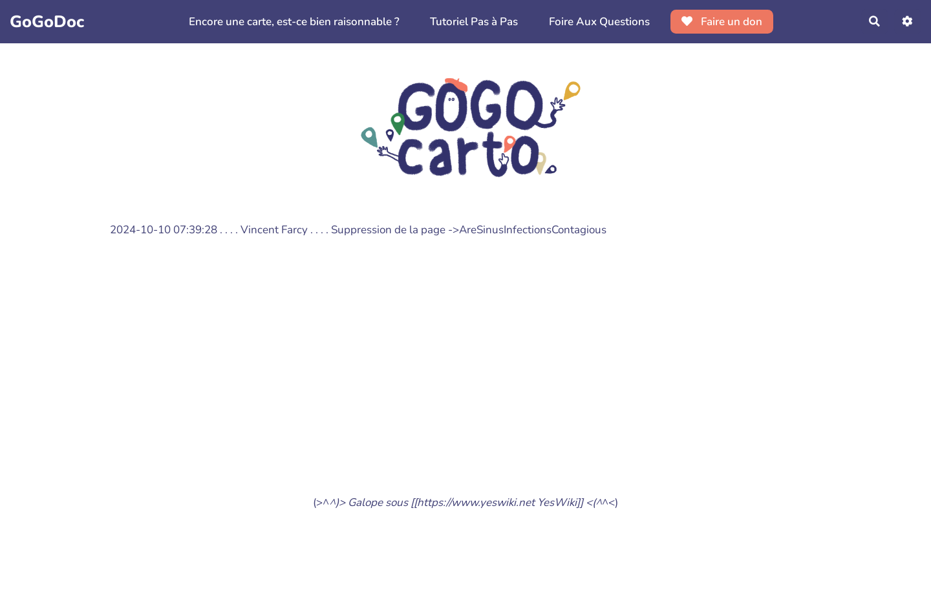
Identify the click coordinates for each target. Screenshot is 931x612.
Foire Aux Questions (598, 21)
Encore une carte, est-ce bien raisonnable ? (293, 21)
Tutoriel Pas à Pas (474, 21)
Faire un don (721, 21)
